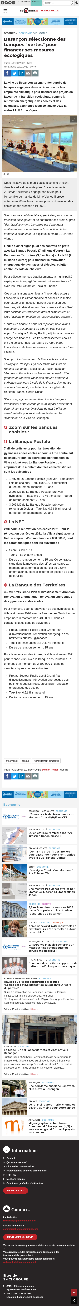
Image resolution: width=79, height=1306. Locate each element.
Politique (58, 922)
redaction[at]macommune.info (19, 1220)
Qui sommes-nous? (17, 1162)
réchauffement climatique (46, 761)
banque (25, 761)
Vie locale (40, 33)
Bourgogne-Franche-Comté (21, 978)
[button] (71, 3)
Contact (10, 1158)
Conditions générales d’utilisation (24, 1183)
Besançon (10, 33)
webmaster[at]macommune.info (20, 1262)
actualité (48, 811)
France (33, 922)
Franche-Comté (38, 829)
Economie (25, 33)
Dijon (32, 867)
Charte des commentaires (20, 1166)
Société (46, 904)
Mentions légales (15, 1179)
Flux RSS (11, 1175)
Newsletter (15, 1190)
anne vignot (11, 761)
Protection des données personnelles (26, 1170)
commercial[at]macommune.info (20, 1229)
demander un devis (20, 1237)
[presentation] (66, 167)
